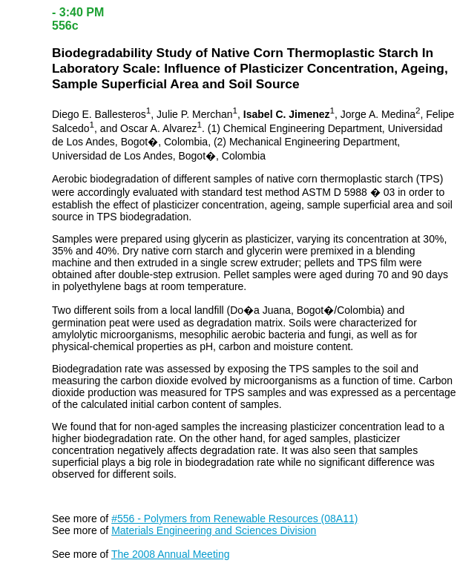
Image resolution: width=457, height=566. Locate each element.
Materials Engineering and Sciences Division (213, 530)
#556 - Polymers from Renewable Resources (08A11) (234, 518)
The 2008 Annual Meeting (170, 554)
